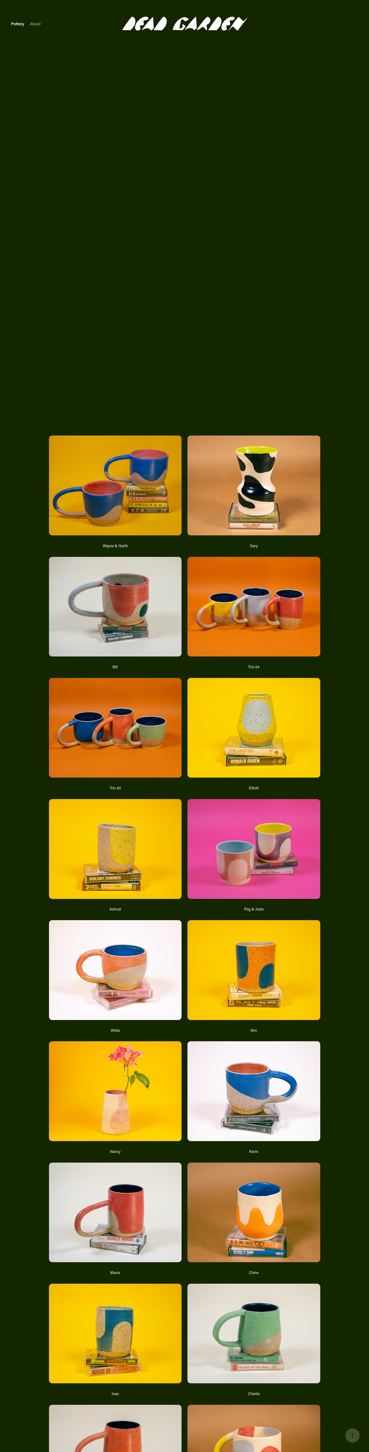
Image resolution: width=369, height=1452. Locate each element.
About (35, 23)
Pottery (17, 23)
